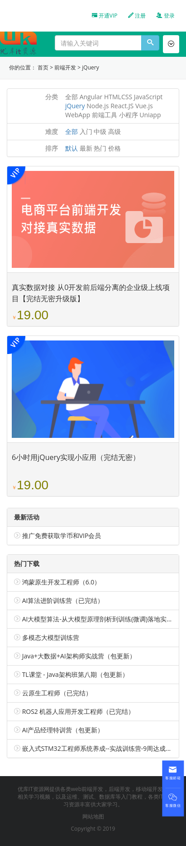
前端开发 (65, 67)
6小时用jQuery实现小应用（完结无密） (76, 457)
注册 (137, 15)
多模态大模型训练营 (50, 637)
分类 (51, 96)
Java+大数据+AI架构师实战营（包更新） (79, 656)
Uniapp (150, 114)
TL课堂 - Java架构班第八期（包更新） (75, 674)
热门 (100, 148)
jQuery (90, 67)
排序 (51, 148)
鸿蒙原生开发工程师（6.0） (61, 582)
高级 (114, 131)
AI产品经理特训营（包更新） (63, 730)
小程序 (128, 114)
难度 (51, 131)
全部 (71, 96)
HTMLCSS (118, 96)
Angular (91, 96)
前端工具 (104, 114)
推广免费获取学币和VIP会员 (61, 535)
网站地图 (93, 816)
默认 (71, 148)
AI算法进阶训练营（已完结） (63, 600)
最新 (86, 148)
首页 (43, 67)
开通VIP (105, 15)
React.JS (122, 105)
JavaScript (148, 96)
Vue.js (144, 105)
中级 (100, 131)
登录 (165, 15)
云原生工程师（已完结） (57, 693)
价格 (114, 148)
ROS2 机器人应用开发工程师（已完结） (78, 711)
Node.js (97, 105)
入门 (86, 131)
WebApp (77, 114)
